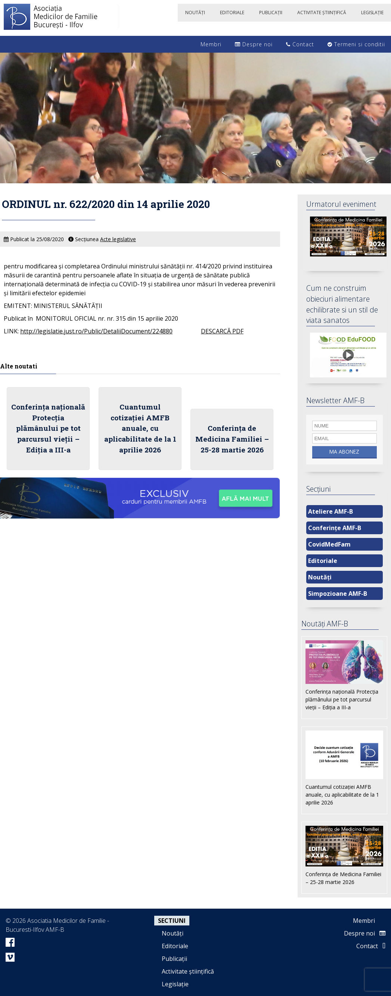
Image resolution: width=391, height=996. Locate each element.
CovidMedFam (329, 544)
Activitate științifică (188, 971)
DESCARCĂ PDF (222, 331)
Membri (207, 44)
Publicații (174, 959)
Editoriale (322, 561)
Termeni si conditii (356, 44)
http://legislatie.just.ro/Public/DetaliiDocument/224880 (96, 331)
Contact (300, 44)
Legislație (175, 984)
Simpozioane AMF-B (337, 593)
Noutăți (320, 577)
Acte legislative (118, 239)
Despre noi (254, 44)
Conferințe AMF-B (334, 528)
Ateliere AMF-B (330, 511)
